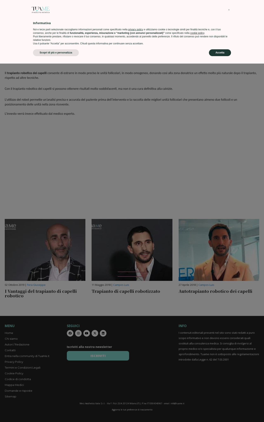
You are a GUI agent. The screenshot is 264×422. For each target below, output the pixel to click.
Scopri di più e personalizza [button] (56, 411)
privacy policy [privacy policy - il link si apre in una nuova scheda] (135, 388)
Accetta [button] (220, 411)
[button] (229, 368)
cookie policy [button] (197, 391)
